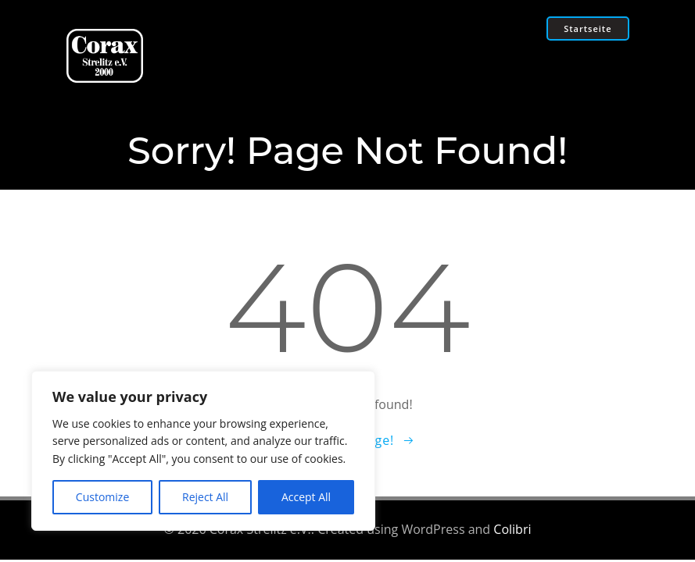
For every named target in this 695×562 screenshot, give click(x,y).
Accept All (306, 496)
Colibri (512, 529)
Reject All (205, 496)
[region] (203, 451)
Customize (102, 496)
